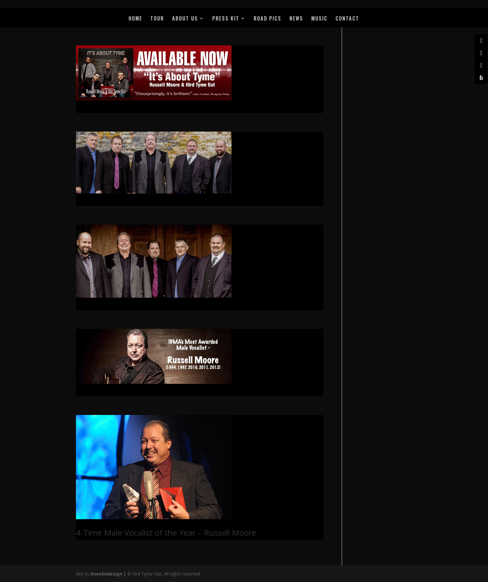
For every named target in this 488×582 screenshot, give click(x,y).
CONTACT (347, 19)
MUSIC (319, 19)
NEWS (296, 19)
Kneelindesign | (109, 574)
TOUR (157, 19)
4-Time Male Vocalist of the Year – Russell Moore (166, 532)
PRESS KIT (225, 19)
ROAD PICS (267, 19)
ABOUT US (185, 19)
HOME (135, 19)
